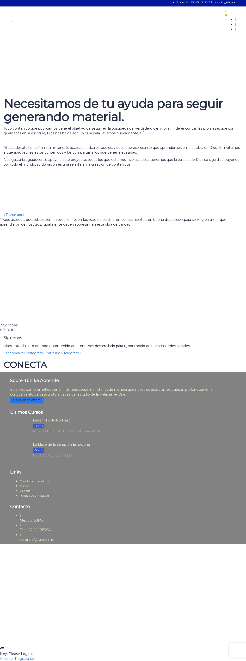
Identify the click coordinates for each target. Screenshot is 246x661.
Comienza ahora (26, 400)
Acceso (215, 2)
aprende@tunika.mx (37, 539)
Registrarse (228, 2)
